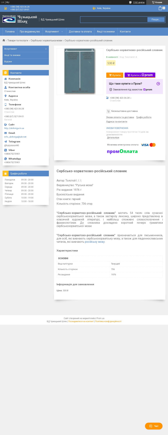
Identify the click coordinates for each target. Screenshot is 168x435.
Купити (116, 75)
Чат (153, 426)
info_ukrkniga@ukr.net (15, 137)
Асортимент (52, 31)
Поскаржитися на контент (81, 321)
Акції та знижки (106, 31)
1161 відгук (139, 2)
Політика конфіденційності (108, 321)
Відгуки (8, 61)
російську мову (95, 241)
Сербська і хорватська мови (46, 40)
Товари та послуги (17, 40)
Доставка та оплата (80, 31)
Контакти (125, 31)
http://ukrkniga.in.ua (14, 128)
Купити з (142, 75)
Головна (10, 31)
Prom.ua (100, 318)
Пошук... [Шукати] (156, 19)
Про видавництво (30, 31)
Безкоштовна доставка (124, 110)
